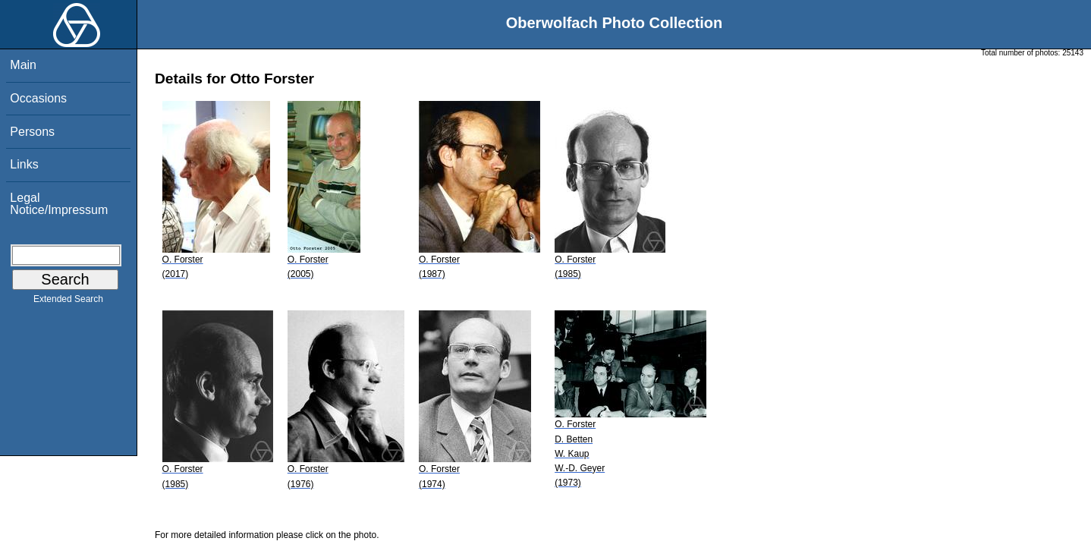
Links (24, 164)
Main (23, 64)
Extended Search (68, 302)
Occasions (38, 98)
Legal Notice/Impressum (59, 203)
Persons (32, 131)
